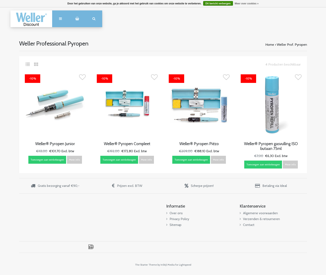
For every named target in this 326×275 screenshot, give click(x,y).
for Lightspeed (183, 264)
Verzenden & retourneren (260, 219)
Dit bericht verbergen (218, 3)
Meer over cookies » (247, 3)
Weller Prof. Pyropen (292, 45)
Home (269, 45)
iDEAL (91, 247)
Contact (247, 225)
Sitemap (173, 225)
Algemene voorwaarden (259, 213)
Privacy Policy (177, 219)
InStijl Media (168, 264)
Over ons (174, 213)
